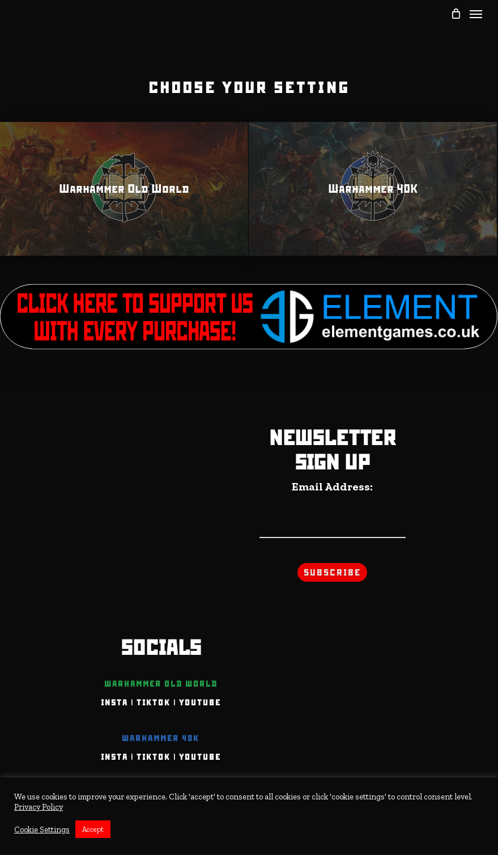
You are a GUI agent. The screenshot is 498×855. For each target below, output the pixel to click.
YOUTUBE (200, 702)
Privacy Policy (38, 807)
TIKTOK (154, 702)
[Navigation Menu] (476, 13)
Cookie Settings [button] (42, 829)
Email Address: (332, 486)
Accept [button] (93, 829)
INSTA (114, 702)
